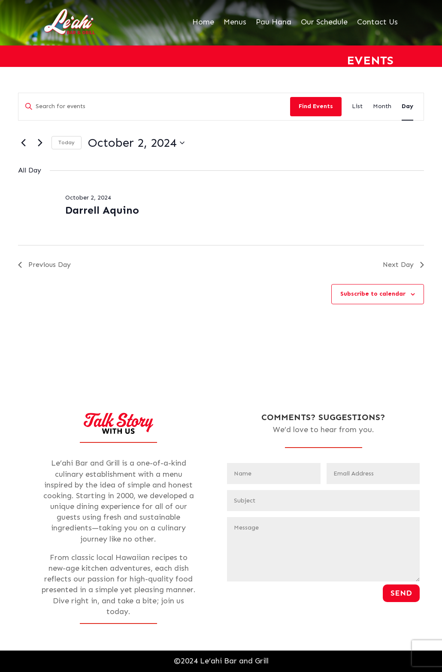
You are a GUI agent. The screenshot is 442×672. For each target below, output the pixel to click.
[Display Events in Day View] (407, 106)
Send (401, 593)
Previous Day (44, 264)
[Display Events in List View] (357, 106)
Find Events (316, 106)
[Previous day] (23, 143)
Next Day (403, 264)
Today (66, 142)
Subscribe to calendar (373, 293)
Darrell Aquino (102, 210)
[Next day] (40, 143)
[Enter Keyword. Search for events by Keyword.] (154, 106)
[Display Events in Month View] (382, 106)
